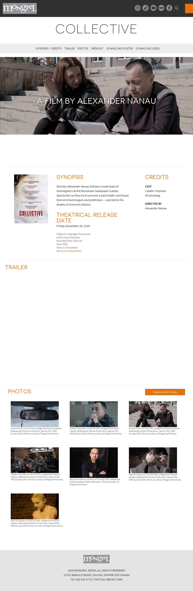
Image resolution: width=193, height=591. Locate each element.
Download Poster (119, 48)
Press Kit (97, 48)
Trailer (69, 48)
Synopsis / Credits (48, 48)
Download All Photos (165, 392)
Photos (82, 48)
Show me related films (69, 251)
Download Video (148, 48)
